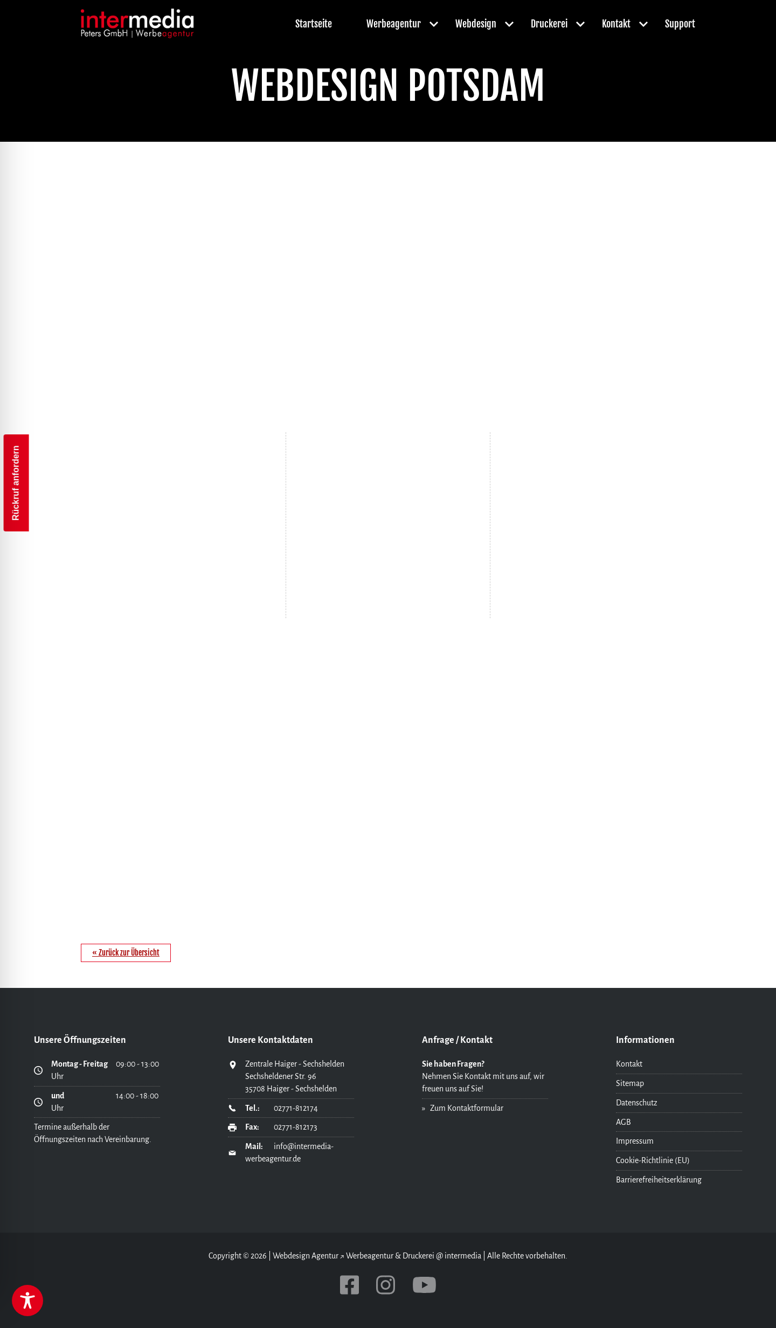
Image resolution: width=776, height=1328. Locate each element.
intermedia (463, 1255)
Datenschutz (636, 1102)
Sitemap (630, 1083)
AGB (623, 1122)
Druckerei (549, 24)
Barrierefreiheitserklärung (659, 1179)
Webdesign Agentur (305, 1255)
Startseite (313, 24)
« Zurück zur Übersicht (126, 952)
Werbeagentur (393, 24)
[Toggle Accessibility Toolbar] (27, 1300)
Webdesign (475, 24)
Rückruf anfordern (15, 483)
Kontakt (616, 24)
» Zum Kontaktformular (462, 1108)
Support (680, 24)
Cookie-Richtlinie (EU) (653, 1160)
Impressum (635, 1141)
